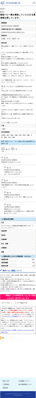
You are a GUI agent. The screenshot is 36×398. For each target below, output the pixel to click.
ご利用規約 (6, 384)
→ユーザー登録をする (20, 303)
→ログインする (5, 303)
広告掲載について (24, 381)
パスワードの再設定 (12, 316)
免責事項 (5, 388)
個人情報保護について (25, 384)
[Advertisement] (18, 358)
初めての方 (6, 381)
